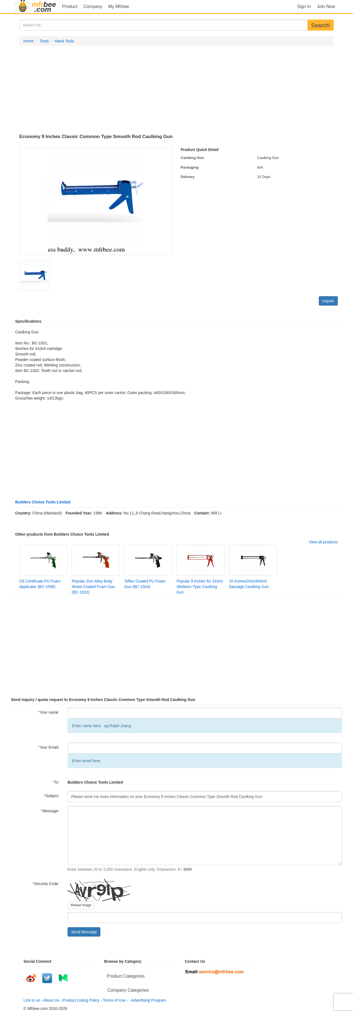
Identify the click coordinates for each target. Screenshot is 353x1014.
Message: (50, 811)
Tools (44, 41)
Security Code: (46, 883)
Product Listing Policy (81, 1000)
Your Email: (48, 747)
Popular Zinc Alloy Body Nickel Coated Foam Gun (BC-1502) (93, 586)
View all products (323, 542)
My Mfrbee (118, 6)
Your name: (48, 712)
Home (28, 41)
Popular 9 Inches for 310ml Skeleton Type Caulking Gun (199, 586)
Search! (320, 25)
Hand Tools (64, 41)
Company (92, 6)
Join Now (326, 6)
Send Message (84, 932)
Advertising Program (147, 1000)
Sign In (304, 6)
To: (56, 782)
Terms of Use (114, 1000)
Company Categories (128, 990)
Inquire (328, 301)
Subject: (51, 796)
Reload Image (81, 905)
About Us (51, 1000)
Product (69, 6)
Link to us (31, 1000)
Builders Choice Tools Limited (42, 502)
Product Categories (126, 976)
